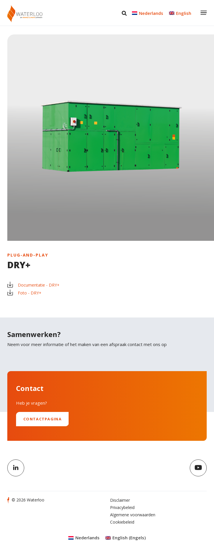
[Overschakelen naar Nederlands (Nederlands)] (83, 538)
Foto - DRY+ (24, 293)
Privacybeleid (122, 507)
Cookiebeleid (122, 522)
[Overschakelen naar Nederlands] (147, 13)
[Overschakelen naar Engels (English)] (125, 538)
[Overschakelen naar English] (180, 13)
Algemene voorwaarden (132, 514)
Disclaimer (120, 500)
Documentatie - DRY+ (33, 285)
